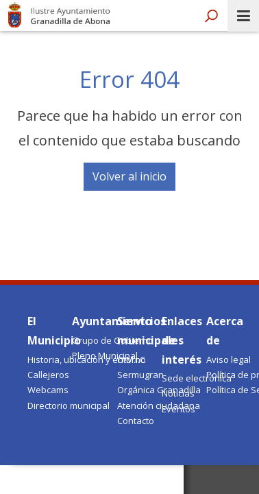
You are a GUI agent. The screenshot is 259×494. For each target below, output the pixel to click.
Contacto (135, 420)
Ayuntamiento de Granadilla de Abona (60, 13)
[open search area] (211, 16)
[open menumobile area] (243, 16)
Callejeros (48, 374)
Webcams (48, 390)
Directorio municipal (68, 405)
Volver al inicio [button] (129, 176)
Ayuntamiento (112, 321)
